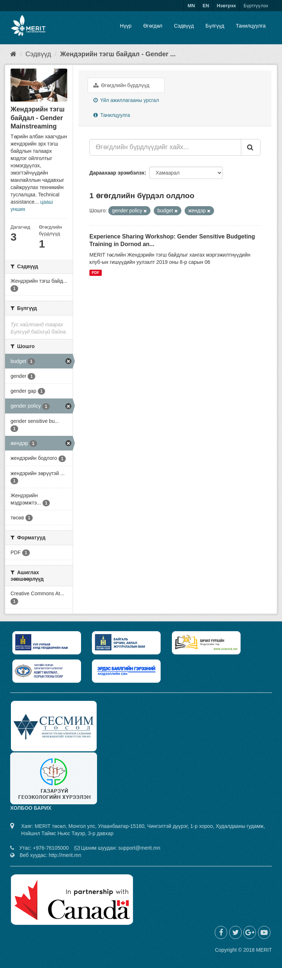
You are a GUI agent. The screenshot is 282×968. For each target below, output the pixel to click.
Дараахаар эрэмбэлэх (117, 173)
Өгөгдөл (152, 26)
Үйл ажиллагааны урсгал (126, 100)
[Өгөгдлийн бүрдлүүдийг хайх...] (165, 147)
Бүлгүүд (214, 26)
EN (205, 5)
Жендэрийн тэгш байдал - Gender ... (118, 54)
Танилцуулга (251, 26)
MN (191, 5)
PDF (95, 272)
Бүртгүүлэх (255, 5)
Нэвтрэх (226, 5)
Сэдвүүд (184, 26)
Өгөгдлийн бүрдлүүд (121, 85)
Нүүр (126, 26)
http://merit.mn (65, 855)
